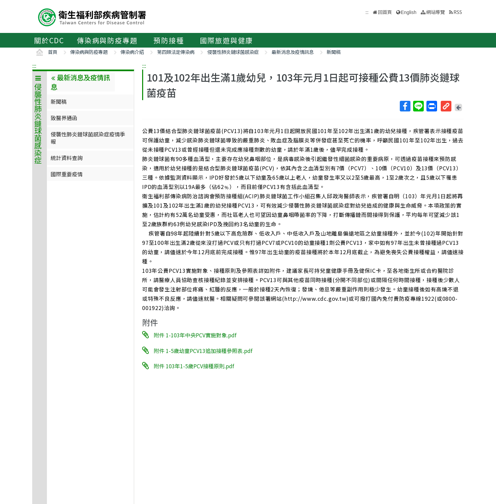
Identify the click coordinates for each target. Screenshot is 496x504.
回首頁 (385, 11)
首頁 (52, 51)
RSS (457, 11)
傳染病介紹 (132, 51)
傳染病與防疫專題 (107, 40)
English (408, 12)
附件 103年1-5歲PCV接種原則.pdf (194, 366)
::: (34, 66)
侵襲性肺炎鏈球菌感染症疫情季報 (88, 137)
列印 (431, 106)
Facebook (404, 106)
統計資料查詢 (67, 158)
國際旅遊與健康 (226, 40)
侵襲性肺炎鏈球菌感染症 (233, 51)
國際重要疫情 (67, 174)
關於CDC (49, 40)
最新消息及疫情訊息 (293, 51)
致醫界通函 (64, 118)
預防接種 (168, 40)
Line (418, 106)
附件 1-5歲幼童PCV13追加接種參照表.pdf (203, 350)
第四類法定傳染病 (175, 51)
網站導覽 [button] (435, 11)
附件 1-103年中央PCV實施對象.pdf (195, 335)
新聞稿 (334, 51)
